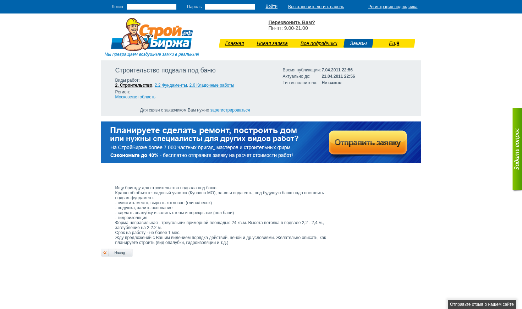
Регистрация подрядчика (393, 6)
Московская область (135, 96)
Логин (117, 6)
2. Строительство (134, 85)
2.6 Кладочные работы (211, 85)
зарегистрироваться (230, 110)
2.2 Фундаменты (171, 85)
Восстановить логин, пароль (316, 6)
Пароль (194, 6)
